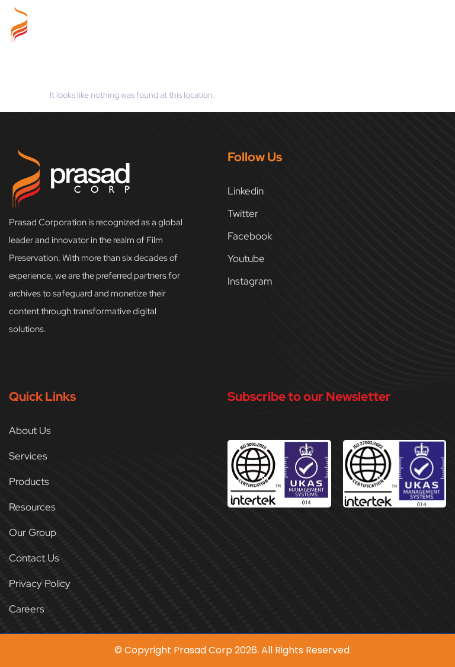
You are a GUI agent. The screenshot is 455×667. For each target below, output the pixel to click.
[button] (440, 21)
